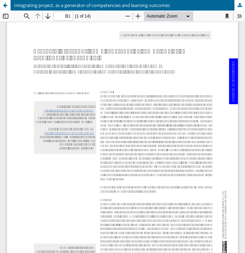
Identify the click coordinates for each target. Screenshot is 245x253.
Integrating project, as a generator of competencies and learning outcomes (92, 5)
